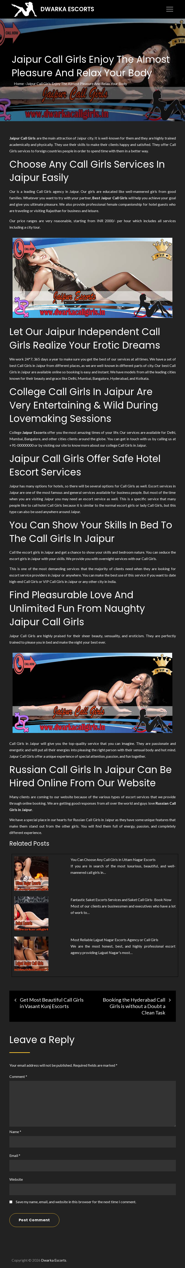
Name (15, 1131)
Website (16, 1179)
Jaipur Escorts (34, 432)
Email (14, 1155)
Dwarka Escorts (68, 9)
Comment (18, 1076)
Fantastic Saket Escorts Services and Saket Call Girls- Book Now (121, 899)
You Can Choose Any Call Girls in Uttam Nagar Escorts (113, 859)
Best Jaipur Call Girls (109, 197)
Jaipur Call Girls (22, 138)
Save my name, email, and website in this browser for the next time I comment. (76, 1201)
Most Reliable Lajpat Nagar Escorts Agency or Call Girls (115, 939)
